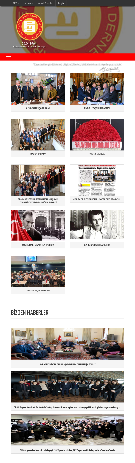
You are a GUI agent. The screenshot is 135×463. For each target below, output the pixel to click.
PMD (16, 3)
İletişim (61, 3)
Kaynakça (28, 3)
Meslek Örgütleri (45, 3)
